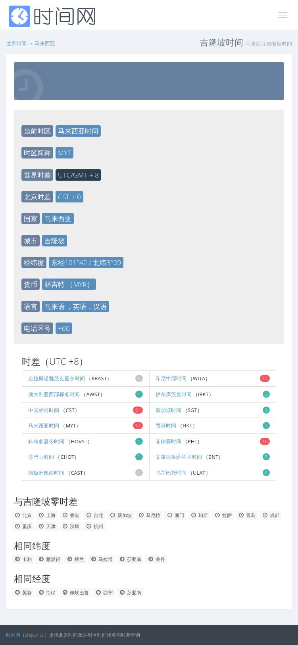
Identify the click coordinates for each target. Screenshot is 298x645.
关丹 (156, 559)
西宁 (104, 592)
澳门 (175, 515)
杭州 (94, 526)
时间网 (13, 635)
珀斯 (199, 515)
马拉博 (101, 559)
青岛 (247, 515)
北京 (23, 515)
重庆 (23, 526)
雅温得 (49, 559)
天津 (47, 526)
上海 (47, 515)
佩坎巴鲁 (75, 592)
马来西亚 (45, 43)
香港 (70, 515)
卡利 (23, 559)
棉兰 (75, 559)
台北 (94, 515)
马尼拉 (149, 515)
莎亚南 (130, 559)
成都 (270, 515)
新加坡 (120, 515)
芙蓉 (23, 592)
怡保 (47, 592)
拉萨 (223, 515)
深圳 (70, 526)
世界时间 (16, 43)
